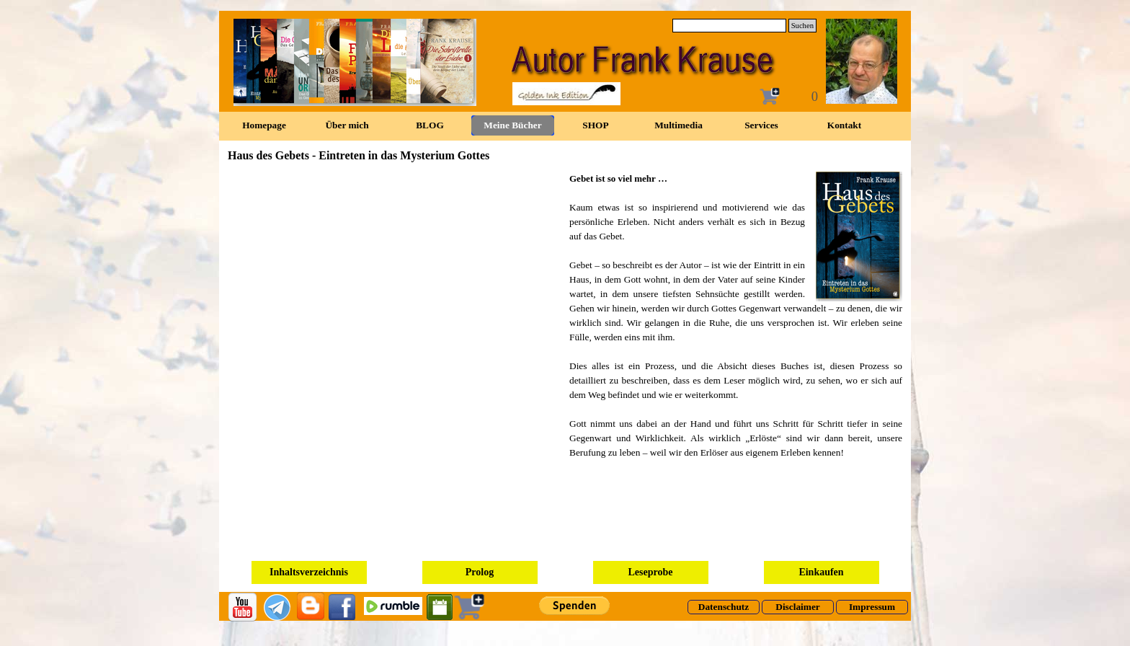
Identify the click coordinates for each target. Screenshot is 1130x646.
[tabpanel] (735, 316)
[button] (853, 236)
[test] (724, 607)
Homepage (264, 125)
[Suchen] (729, 25)
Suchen (802, 26)
